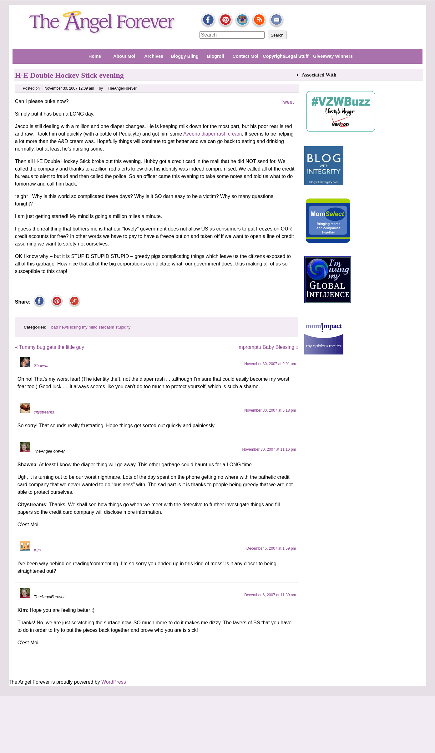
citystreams (44, 412)
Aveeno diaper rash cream (212, 133)
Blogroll (215, 56)
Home (95, 56)
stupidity (122, 327)
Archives (153, 56)
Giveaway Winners (333, 56)
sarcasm (106, 327)
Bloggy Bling (185, 56)
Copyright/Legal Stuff (285, 56)
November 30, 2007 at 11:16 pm (269, 449)
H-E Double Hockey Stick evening (69, 75)
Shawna (41, 365)
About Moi (124, 56)
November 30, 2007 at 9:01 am (270, 364)
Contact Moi (245, 56)
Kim (37, 550)
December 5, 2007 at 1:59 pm (271, 548)
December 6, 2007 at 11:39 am (270, 595)
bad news (60, 327)
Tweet (287, 102)
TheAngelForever (122, 88)
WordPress (113, 682)
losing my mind (84, 327)
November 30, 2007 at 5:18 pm (270, 410)
